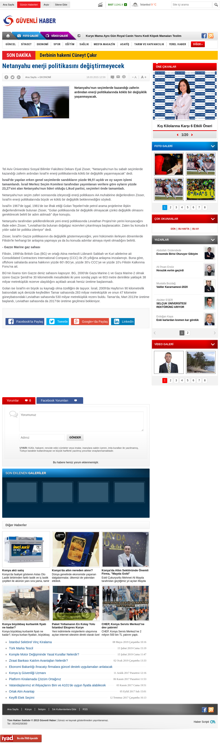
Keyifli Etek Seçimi (21, 697)
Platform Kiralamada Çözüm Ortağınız (35, 679)
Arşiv (46, 4)
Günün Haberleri (29, 4)
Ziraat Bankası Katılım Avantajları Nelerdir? (38, 660)
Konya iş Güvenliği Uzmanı (27, 673)
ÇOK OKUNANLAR (166, 218)
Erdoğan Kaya (179, 318)
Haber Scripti (201, 721)
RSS (85, 709)
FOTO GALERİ (163, 146)
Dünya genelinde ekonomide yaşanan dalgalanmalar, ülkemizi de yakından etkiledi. (76, 576)
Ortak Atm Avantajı (22, 691)
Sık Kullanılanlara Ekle (64, 709)
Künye (28, 709)
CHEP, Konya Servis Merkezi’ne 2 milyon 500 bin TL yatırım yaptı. (126, 629)
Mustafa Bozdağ (179, 285)
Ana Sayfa (8, 4)
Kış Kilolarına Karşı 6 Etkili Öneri (185, 126)
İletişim (42, 709)
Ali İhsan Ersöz (179, 268)
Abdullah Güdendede (179, 252)
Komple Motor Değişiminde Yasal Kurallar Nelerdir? (44, 654)
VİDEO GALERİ (163, 344)
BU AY (195, 229)
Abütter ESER (179, 303)
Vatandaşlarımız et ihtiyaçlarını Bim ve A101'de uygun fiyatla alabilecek (57, 685)
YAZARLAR (161, 239)
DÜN (173, 229)
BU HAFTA (183, 229)
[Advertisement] (111, 134)
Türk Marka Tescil (21, 648)
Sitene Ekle (61, 4)
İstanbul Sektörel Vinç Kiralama (30, 642)
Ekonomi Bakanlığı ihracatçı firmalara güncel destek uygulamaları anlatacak (60, 667)
